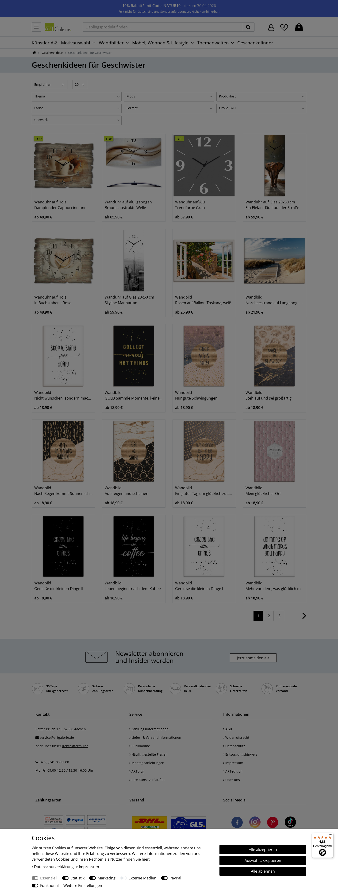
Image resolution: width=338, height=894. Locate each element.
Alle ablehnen (263, 871)
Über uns (231, 779)
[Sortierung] (50, 84)
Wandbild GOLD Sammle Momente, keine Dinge (134, 395)
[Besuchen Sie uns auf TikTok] (290, 823)
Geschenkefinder (255, 42)
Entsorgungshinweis (240, 754)
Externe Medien (142, 878)
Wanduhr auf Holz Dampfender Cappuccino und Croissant (63, 204)
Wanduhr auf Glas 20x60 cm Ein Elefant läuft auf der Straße (272, 204)
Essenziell (48, 878)
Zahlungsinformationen (149, 729)
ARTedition (232, 771)
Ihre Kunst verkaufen (147, 779)
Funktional (49, 885)
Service (135, 714)
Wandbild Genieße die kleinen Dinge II (58, 585)
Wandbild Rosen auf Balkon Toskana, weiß (203, 300)
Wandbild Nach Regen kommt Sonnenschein (63, 490)
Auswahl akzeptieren (263, 860)
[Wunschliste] (284, 27)
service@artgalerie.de (57, 737)
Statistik (77, 878)
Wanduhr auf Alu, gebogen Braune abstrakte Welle (128, 204)
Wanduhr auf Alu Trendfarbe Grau (190, 204)
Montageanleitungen (146, 763)
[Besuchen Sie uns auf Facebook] (237, 823)
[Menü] (330, 835)
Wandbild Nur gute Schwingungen (196, 395)
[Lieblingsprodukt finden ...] (162, 27)
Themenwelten (213, 42)
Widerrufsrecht (236, 737)
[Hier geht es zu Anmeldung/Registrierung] (271, 27)
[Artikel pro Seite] (80, 84)
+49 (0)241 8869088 (54, 762)
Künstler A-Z (45, 42)
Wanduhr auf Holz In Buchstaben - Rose (52, 300)
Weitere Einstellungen (82, 885)
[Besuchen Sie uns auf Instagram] (255, 823)
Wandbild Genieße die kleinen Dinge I (199, 585)
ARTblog (136, 771)
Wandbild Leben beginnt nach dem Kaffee (133, 585)
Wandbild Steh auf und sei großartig (269, 395)
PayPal (175, 878)
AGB (227, 729)
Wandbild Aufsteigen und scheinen (126, 490)
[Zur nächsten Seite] (304, 618)
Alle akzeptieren (263, 849)
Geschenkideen (52, 53)
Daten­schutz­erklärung (53, 866)
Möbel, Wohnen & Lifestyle (160, 42)
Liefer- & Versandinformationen (155, 737)
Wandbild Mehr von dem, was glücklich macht (275, 585)
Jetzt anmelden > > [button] (253, 658)
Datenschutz (234, 746)
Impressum (233, 763)
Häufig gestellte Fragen (148, 754)
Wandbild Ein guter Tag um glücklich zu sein (204, 490)
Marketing (106, 878)
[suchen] (248, 27)
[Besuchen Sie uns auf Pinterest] (273, 823)
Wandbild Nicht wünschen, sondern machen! (63, 395)
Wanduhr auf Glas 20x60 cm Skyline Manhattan (129, 300)
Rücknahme (139, 746)
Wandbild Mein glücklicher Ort (263, 490)
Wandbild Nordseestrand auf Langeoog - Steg (275, 300)
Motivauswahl (75, 42)
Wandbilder (111, 42)
